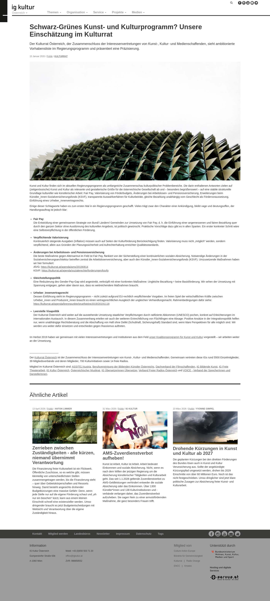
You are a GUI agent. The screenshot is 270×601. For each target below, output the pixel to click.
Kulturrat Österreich (45, 357)
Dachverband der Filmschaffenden (175, 366)
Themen (54, 12)
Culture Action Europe (184, 551)
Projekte (119, 12)
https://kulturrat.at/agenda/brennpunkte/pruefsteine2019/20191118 (71, 303)
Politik (50, 56)
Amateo (188, 566)
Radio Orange (193, 561)
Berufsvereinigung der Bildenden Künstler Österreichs (123, 366)
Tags (161, 533)
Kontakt (37, 533)
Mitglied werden (58, 533)
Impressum (123, 533)
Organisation (77, 12)
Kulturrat (61, 56)
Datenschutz (143, 533)
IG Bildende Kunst (207, 366)
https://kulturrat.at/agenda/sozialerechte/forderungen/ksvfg (75, 270)
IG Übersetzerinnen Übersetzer (119, 370)
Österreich (19, 12)
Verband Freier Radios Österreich (158, 370)
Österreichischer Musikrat (85, 370)
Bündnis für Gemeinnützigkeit (188, 556)
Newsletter (103, 533)
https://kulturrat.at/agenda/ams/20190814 (64, 266)
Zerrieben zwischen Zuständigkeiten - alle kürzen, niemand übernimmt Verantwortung (63, 455)
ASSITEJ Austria (81, 366)
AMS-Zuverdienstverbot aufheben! (128, 455)
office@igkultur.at (74, 556)
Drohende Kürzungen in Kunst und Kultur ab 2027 (205, 451)
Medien (138, 12)
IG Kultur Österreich (57, 370)
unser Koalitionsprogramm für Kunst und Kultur (176, 337)
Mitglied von (183, 545)
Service (99, 12)
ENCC (177, 566)
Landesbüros (82, 533)
